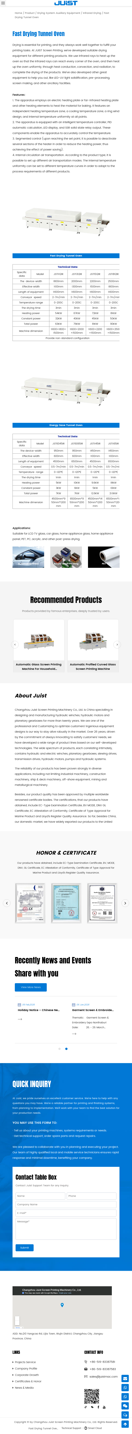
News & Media (24, 1388)
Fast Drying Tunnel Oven (66, 256)
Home (18, 13)
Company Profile (26, 1368)
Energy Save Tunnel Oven (66, 425)
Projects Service (25, 1362)
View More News (31, 987)
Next (125, 903)
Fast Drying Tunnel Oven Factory (44, 1429)
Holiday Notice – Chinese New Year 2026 (46, 1010)
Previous (7, 903)
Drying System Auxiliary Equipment (58, 13)
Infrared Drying (92, 13)
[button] (15, 644)
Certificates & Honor (28, 1381)
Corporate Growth (27, 1375)
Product (30, 13)
